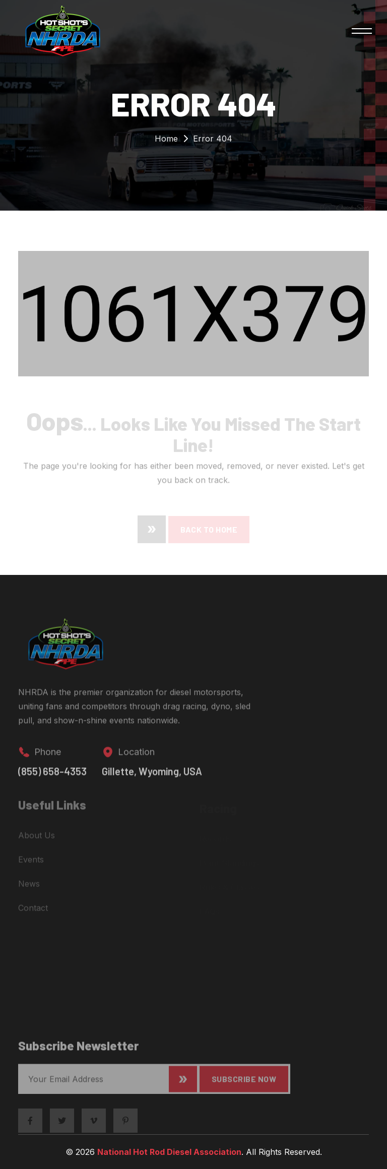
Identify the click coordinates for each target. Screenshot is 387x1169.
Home (166, 141)
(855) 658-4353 (52, 777)
